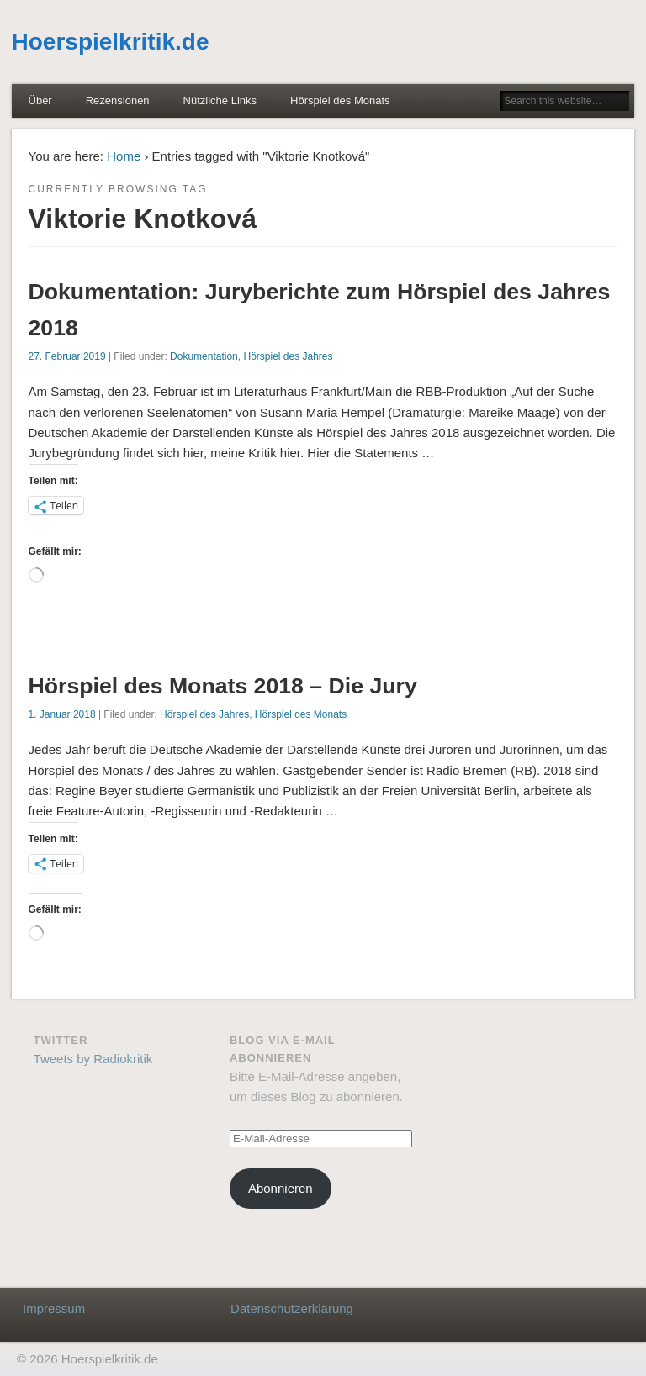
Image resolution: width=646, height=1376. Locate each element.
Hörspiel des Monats (340, 100)
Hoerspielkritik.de (110, 42)
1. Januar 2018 (62, 714)
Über (40, 100)
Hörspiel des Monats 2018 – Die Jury (223, 686)
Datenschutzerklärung (291, 1308)
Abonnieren (280, 1188)
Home (123, 156)
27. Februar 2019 (67, 356)
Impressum (54, 1308)
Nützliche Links (220, 100)
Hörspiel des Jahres (287, 356)
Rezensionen (118, 100)
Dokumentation (204, 356)
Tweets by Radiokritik (93, 1059)
